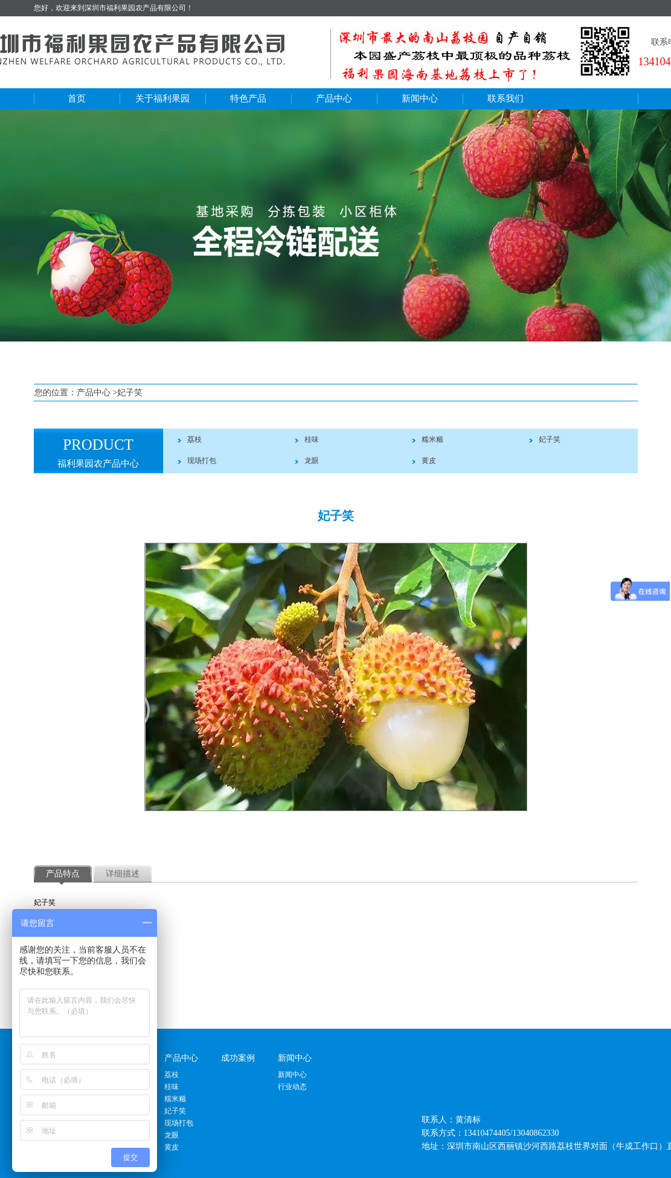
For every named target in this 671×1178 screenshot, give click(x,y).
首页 (77, 98)
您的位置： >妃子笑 (88, 392)
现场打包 (201, 460)
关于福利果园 (162, 98)
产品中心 (334, 98)
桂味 (311, 439)
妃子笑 (549, 439)
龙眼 (311, 460)
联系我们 (505, 98)
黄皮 (429, 460)
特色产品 (248, 98)
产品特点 (63, 873)
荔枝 (194, 439)
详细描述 (123, 873)
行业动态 (292, 1087)
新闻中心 (420, 98)
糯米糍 (432, 439)
